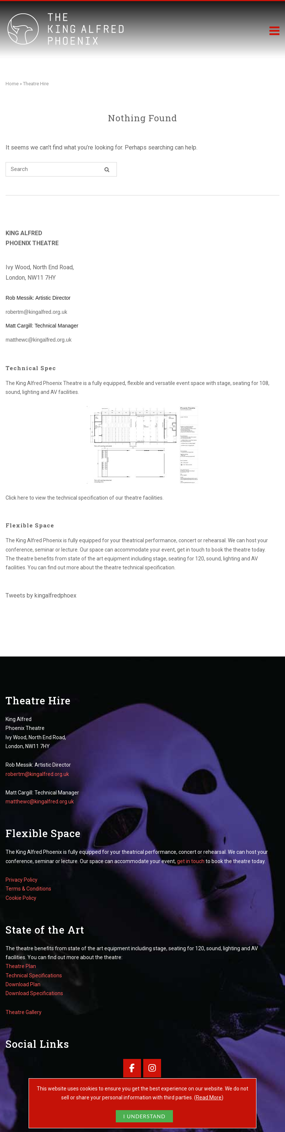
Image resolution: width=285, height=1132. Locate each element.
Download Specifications (34, 993)
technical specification (82, 498)
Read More (209, 1097)
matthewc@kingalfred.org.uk (39, 340)
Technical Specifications (34, 975)
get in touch (190, 550)
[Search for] (61, 169)
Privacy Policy (21, 880)
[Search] (107, 169)
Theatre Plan (21, 966)
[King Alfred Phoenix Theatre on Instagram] (152, 1068)
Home (12, 83)
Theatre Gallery (24, 1012)
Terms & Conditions (28, 889)
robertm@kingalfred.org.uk (36, 312)
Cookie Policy (21, 898)
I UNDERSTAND (144, 1116)
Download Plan (23, 984)
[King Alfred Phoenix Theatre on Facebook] (132, 1068)
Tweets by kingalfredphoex (41, 595)
